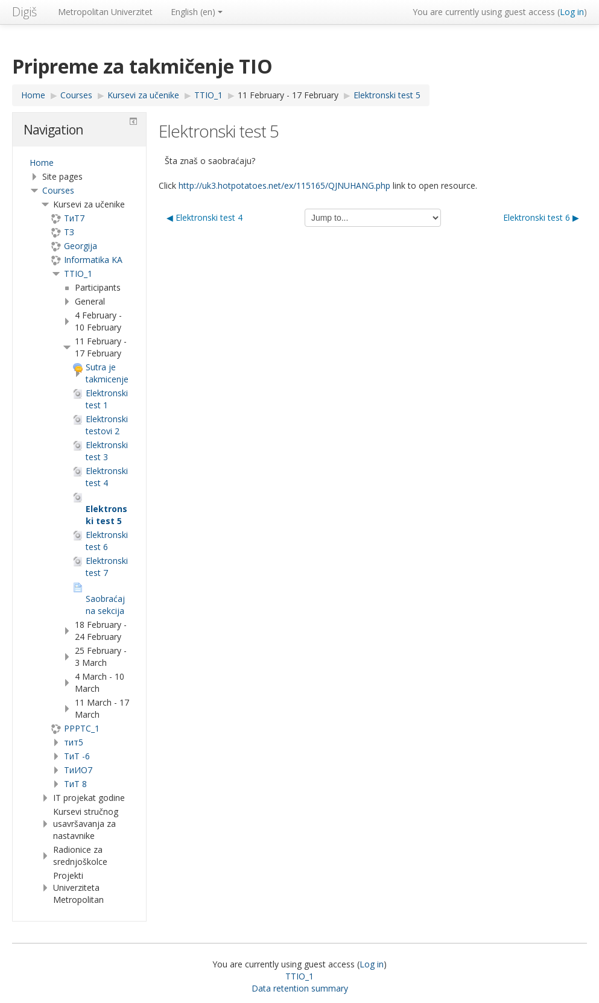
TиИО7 (78, 770)
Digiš (24, 12)
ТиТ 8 (75, 783)
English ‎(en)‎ (197, 11)
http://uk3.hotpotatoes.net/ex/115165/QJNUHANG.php (284, 185)
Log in (572, 11)
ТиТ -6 (77, 756)
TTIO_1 (78, 273)
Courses (58, 190)
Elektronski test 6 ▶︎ (541, 217)
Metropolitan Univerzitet (105, 11)
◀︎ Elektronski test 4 (204, 217)
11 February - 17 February (288, 95)
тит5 (73, 742)
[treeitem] (79, 163)
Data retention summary (300, 988)
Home (42, 162)
